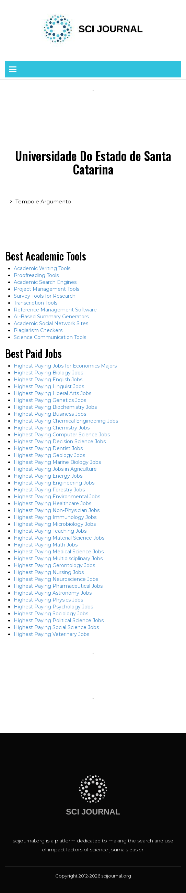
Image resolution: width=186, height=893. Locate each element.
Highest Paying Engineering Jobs (54, 483)
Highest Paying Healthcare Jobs (52, 503)
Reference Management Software (55, 310)
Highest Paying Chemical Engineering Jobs (66, 421)
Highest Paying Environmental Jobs (57, 496)
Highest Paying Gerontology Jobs (54, 565)
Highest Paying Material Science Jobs (59, 538)
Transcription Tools (35, 303)
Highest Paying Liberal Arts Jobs (52, 393)
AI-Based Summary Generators (51, 316)
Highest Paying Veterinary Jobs (51, 634)
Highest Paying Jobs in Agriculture (55, 469)
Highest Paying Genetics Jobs (50, 400)
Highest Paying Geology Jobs (49, 455)
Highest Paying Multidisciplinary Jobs (58, 558)
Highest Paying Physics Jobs (48, 600)
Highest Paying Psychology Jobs (53, 607)
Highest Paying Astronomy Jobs (53, 593)
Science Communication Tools (50, 337)
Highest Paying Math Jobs (46, 545)
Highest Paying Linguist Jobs (49, 386)
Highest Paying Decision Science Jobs (60, 441)
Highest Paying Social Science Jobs (56, 627)
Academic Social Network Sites (51, 323)
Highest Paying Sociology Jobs (51, 613)
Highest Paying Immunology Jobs (55, 517)
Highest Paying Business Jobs (50, 414)
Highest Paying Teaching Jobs (50, 531)
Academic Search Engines (45, 282)
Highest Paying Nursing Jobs (49, 572)
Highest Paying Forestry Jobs (49, 490)
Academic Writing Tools (42, 268)
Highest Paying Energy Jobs (48, 476)
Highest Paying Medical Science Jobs (59, 552)
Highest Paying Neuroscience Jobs (56, 579)
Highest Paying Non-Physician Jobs (57, 510)
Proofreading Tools (36, 275)
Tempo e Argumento (43, 201)
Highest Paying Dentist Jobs (48, 448)
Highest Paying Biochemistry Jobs (55, 407)
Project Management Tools (46, 289)
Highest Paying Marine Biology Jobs (57, 462)
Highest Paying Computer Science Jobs (62, 435)
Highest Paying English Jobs (48, 379)
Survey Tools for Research (44, 296)
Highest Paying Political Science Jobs (59, 620)
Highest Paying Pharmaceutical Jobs (58, 586)
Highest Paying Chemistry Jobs (52, 428)
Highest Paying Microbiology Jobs (55, 524)
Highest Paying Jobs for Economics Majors (65, 366)
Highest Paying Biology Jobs (48, 373)
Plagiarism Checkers (38, 330)
